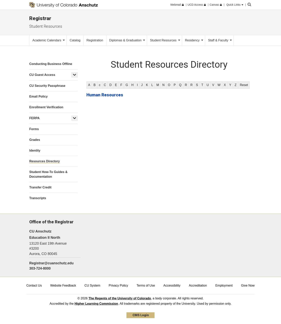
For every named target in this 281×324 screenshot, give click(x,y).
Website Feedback (63, 285)
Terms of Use (146, 285)
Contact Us (34, 285)
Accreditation (198, 285)
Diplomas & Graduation (127, 40)
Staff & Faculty (220, 40)
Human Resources (104, 94)
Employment (224, 285)
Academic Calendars (48, 40)
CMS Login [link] (140, 315)
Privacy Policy (118, 285)
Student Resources (45, 26)
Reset (244, 85)
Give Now (248, 285)
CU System (92, 285)
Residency (194, 40)
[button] (74, 74)
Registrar (40, 18)
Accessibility (171, 285)
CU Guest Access (42, 74)
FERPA (34, 118)
